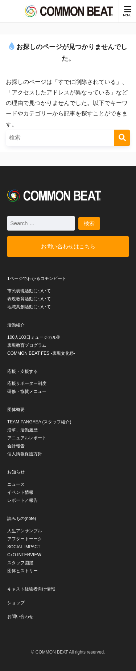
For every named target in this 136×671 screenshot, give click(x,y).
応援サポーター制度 (26, 383)
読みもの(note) (21, 518)
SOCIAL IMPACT (23, 546)
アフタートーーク (24, 538)
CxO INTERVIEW (24, 554)
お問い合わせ (20, 616)
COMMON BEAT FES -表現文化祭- (41, 353)
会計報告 (16, 445)
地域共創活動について (29, 306)
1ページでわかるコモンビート (36, 278)
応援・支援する (22, 371)
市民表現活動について (29, 290)
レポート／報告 (22, 500)
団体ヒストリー (22, 570)
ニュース (16, 484)
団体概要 (16, 409)
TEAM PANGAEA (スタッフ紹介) (39, 421)
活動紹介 (16, 325)
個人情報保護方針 (24, 453)
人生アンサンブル (24, 530)
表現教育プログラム (26, 345)
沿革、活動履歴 (22, 429)
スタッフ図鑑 (20, 562)
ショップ (16, 602)
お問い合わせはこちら (68, 246)
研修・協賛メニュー (26, 391)
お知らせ (16, 472)
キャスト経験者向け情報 (31, 588)
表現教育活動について (29, 298)
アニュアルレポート (26, 437)
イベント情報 (20, 492)
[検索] (122, 138)
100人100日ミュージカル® (33, 337)
